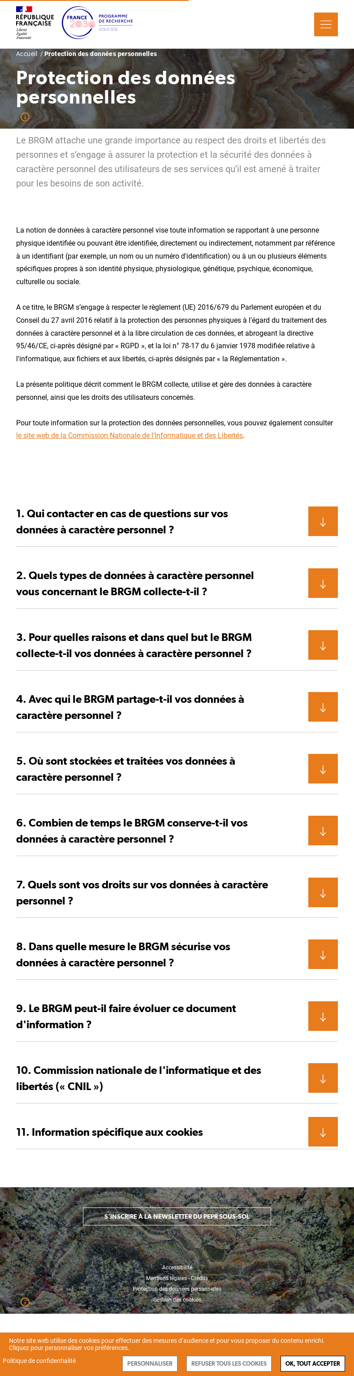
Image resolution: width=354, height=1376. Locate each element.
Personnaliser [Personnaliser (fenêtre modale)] (150, 1363)
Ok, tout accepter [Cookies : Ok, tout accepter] (312, 1363)
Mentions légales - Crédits (177, 1278)
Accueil (26, 53)
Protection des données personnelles (177, 1289)
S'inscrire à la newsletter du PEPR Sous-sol (177, 1216)
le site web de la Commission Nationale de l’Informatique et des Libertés (129, 435)
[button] (177, 521)
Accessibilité (177, 1267)
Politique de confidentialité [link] (39, 1360)
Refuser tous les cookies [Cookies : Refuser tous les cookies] (229, 1363)
